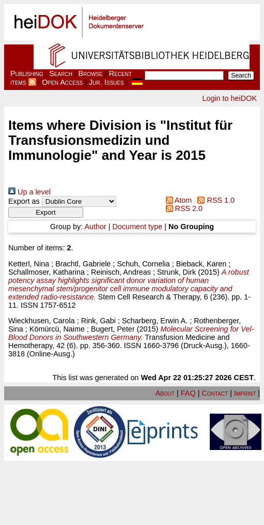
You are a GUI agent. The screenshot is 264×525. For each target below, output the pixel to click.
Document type (138, 226)
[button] (45, 212)
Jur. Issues (106, 82)
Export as (24, 201)
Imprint (245, 393)
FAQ (188, 393)
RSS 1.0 (214, 200)
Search (60, 73)
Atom (177, 200)
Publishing (26, 73)
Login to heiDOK (229, 98)
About (165, 393)
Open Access (62, 82)
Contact (214, 393)
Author (95, 226)
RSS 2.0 (182, 208)
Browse (91, 73)
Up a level (29, 192)
